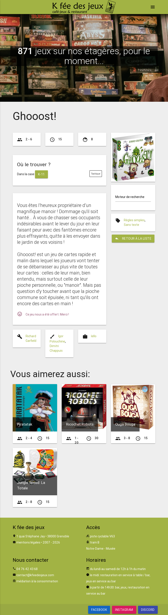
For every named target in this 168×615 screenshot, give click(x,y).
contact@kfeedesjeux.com (35, 575)
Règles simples (134, 220)
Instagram (124, 610)
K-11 (41, 174)
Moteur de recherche (129, 197)
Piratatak (24, 424)
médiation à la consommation (37, 581)
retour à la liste (133, 238)
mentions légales (28, 542)
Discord (148, 610)
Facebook (99, 610)
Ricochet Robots (80, 424)
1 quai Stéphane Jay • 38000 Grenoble (42, 536)
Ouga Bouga (125, 424)
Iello (93, 336)
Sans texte (131, 225)
